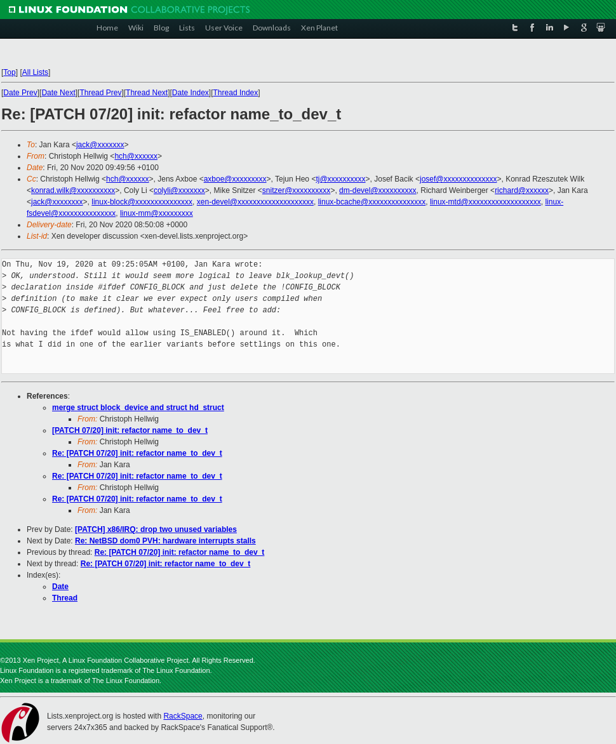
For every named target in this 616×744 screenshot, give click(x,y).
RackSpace (182, 716)
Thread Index (235, 92)
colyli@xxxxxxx (179, 190)
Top (9, 72)
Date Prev (20, 92)
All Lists (35, 72)
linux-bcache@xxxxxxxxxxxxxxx (372, 201)
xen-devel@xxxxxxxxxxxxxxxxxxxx (255, 201)
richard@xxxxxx (522, 190)
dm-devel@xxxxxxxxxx (378, 190)
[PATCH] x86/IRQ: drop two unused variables (156, 529)
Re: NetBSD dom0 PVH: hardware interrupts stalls (165, 540)
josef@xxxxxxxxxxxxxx (458, 179)
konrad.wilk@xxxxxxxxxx (73, 190)
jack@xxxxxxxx (57, 201)
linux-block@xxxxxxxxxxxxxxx (141, 201)
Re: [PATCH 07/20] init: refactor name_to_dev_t (137, 453)
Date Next (58, 92)
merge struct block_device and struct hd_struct (138, 407)
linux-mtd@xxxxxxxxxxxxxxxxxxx (485, 201)
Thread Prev (100, 92)
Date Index (190, 92)
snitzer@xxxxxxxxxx (296, 190)
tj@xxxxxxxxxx (340, 179)
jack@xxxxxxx (100, 144)
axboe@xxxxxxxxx (235, 179)
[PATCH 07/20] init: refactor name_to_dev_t (130, 430)
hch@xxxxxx (135, 156)
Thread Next (147, 92)
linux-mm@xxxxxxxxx (156, 213)
